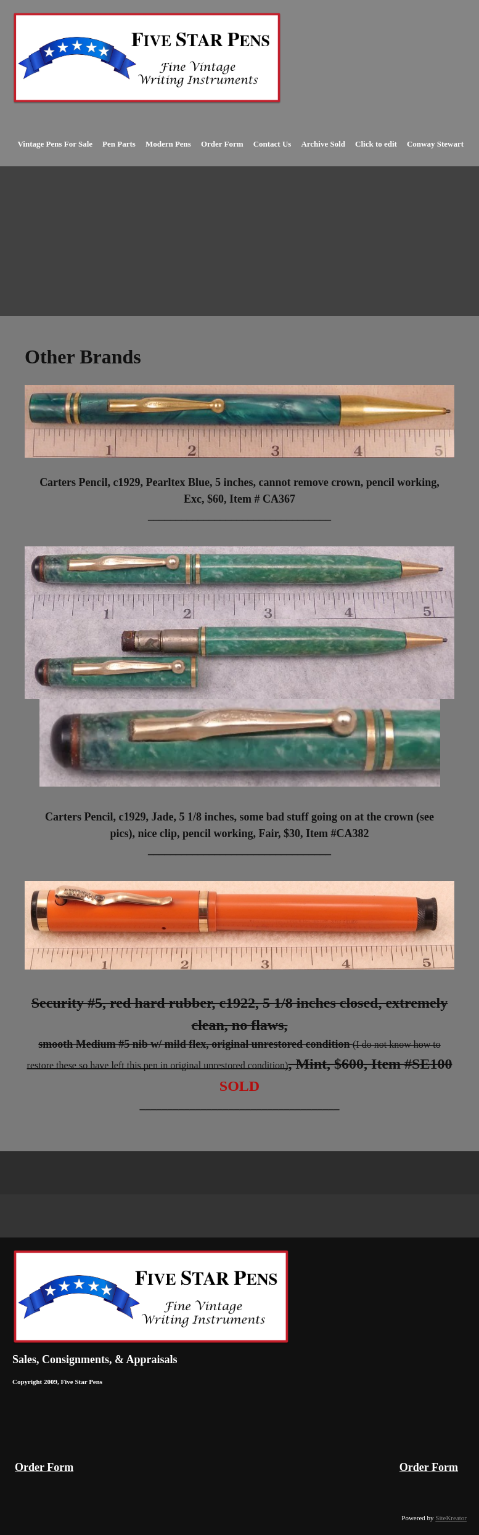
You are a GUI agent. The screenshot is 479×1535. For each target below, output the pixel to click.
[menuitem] (54, 151)
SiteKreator (451, 1517)
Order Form (44, 1467)
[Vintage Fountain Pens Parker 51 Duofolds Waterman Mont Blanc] (147, 58)
